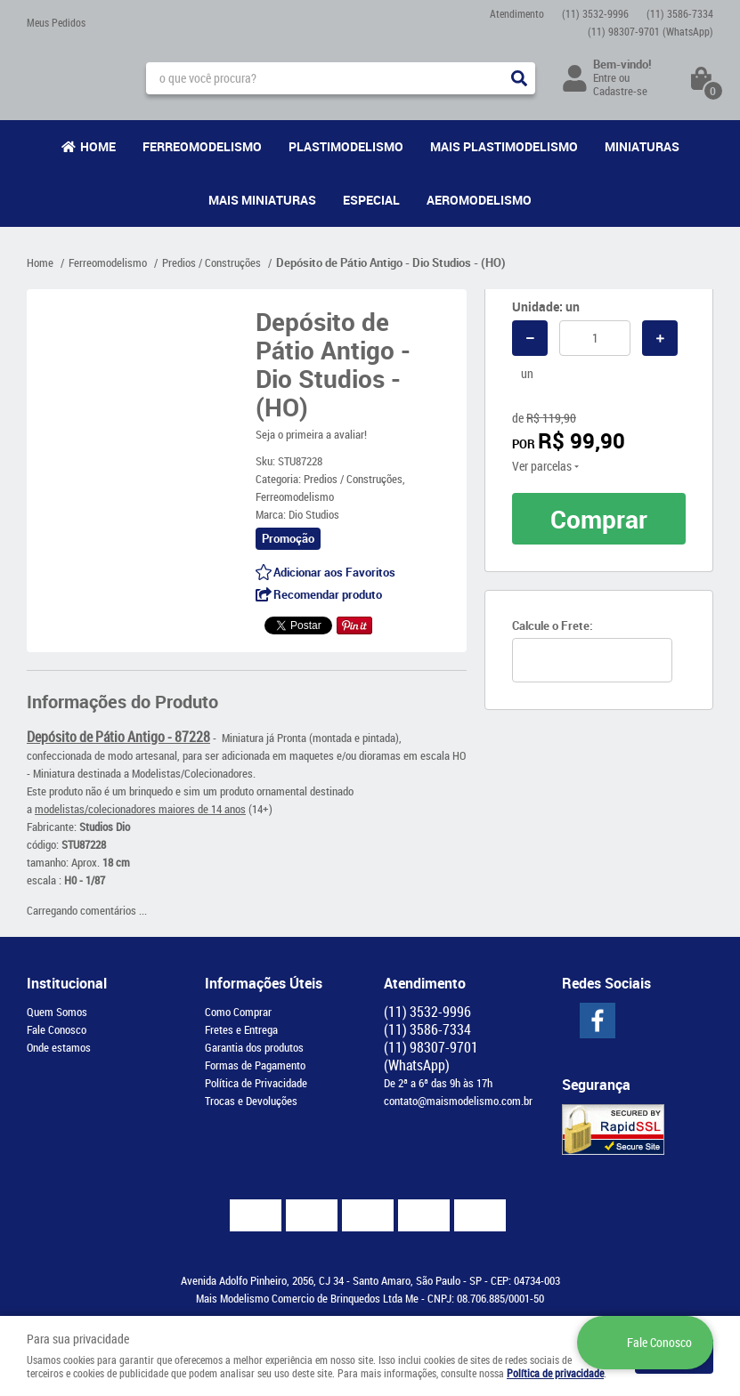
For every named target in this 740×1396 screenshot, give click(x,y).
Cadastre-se (620, 91)
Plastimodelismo (346, 146)
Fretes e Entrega (241, 1029)
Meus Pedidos (56, 22)
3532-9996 (595, 13)
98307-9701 (650, 31)
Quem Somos (57, 1012)
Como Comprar (238, 1012)
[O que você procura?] (519, 78)
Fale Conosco (56, 1029)
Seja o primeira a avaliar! (311, 434)
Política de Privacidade (256, 1083)
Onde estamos (59, 1047)
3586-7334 (679, 13)
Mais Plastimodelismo (504, 146)
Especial (371, 199)
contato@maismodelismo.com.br (458, 1101)
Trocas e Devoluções (251, 1101)
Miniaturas (642, 146)
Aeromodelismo (479, 199)
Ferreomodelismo (202, 146)
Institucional (67, 983)
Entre (604, 77)
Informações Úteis (263, 983)
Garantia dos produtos (254, 1047)
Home (98, 146)
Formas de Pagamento (255, 1065)
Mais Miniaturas (262, 199)
